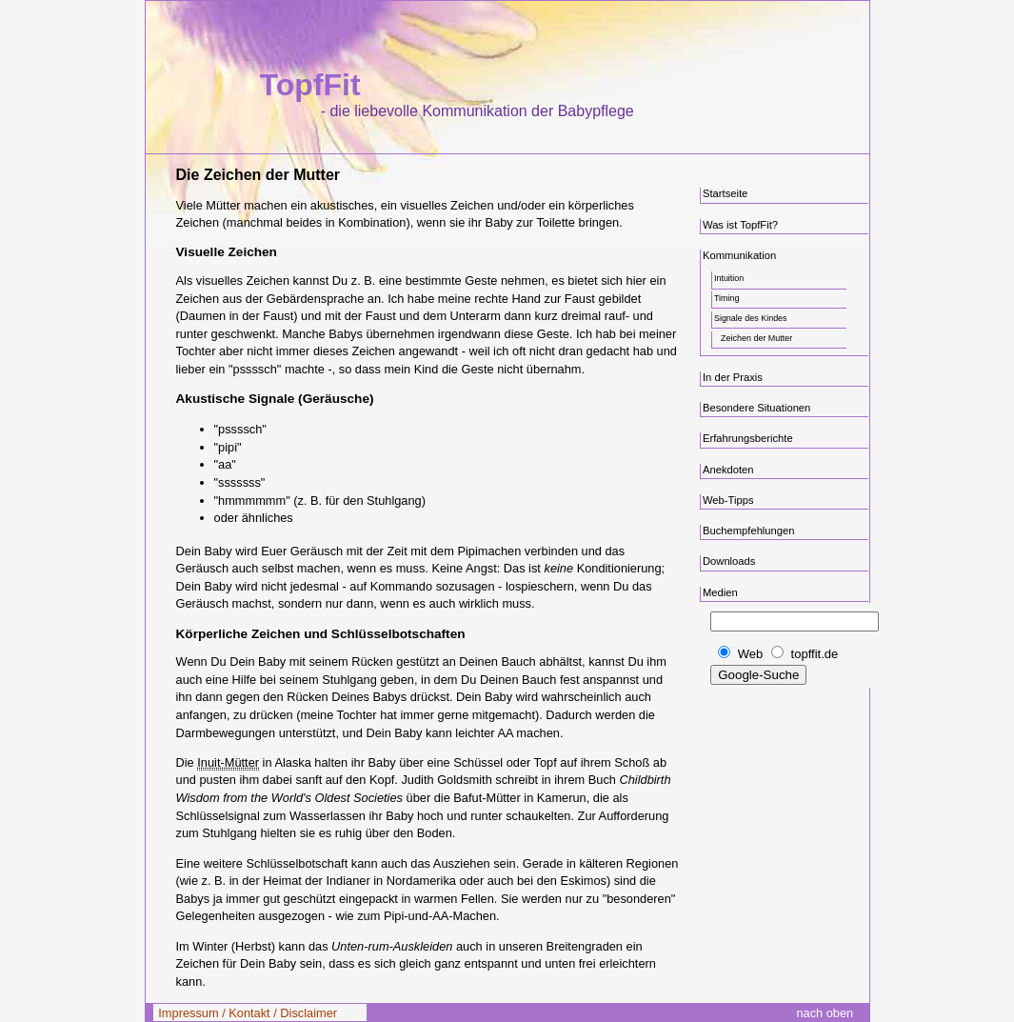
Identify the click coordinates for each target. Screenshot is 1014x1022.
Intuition (729, 278)
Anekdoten (728, 469)
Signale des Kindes (750, 318)
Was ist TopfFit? (740, 224)
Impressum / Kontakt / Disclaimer (247, 1013)
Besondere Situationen (756, 407)
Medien (720, 592)
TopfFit (310, 85)
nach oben (824, 1013)
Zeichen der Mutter (756, 338)
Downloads (729, 561)
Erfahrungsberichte (748, 438)
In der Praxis (733, 377)
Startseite (725, 193)
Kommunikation (739, 255)
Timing (727, 298)
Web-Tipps (728, 500)
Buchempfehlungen (749, 530)
